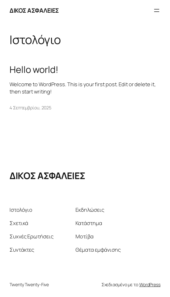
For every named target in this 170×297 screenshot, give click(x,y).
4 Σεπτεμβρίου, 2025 (30, 108)
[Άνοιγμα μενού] (156, 10)
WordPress (149, 284)
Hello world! (34, 69)
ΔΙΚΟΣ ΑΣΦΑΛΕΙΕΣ (34, 10)
